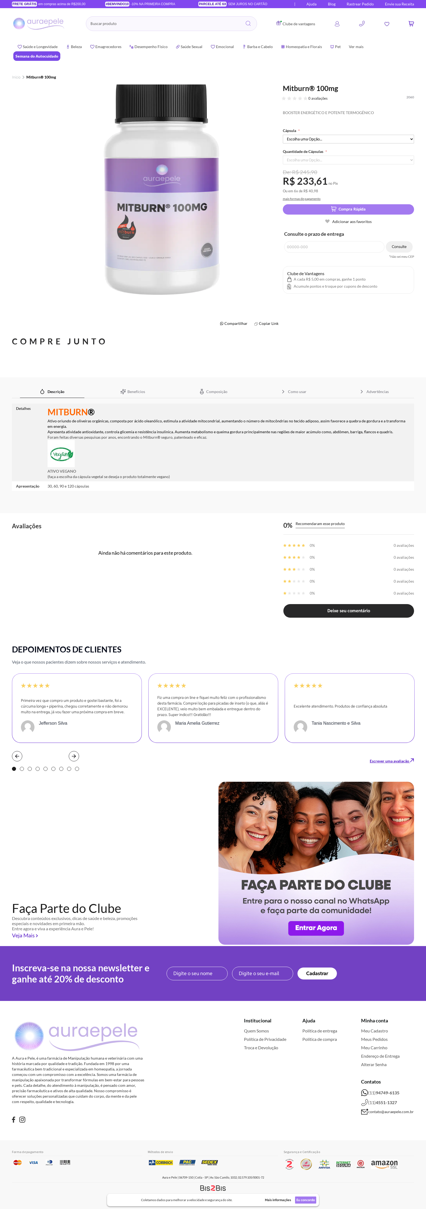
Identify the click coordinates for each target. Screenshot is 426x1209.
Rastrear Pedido (360, 4)
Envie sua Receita (399, 4)
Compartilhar (236, 323)
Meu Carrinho (374, 1047)
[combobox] (171, 23)
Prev (17, 756)
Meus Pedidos (374, 1039)
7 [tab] (61, 769)
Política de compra (319, 1039)
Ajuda (311, 4)
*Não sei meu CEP (401, 257)
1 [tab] (14, 769)
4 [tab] (38, 769)
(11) (380, 1092)
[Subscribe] (317, 973)
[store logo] (39, 23)
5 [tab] (45, 769)
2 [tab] (22, 769)
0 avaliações (318, 98)
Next (74, 756)
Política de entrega (319, 1030)
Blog (332, 4)
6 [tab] (53, 769)
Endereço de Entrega (380, 1056)
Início (16, 77)
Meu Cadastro (374, 1030)
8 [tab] (69, 769)
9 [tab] (77, 769)
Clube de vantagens (295, 23)
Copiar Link (268, 323)
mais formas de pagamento (302, 199)
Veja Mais (23, 935)
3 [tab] (30, 769)
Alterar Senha (374, 1064)
